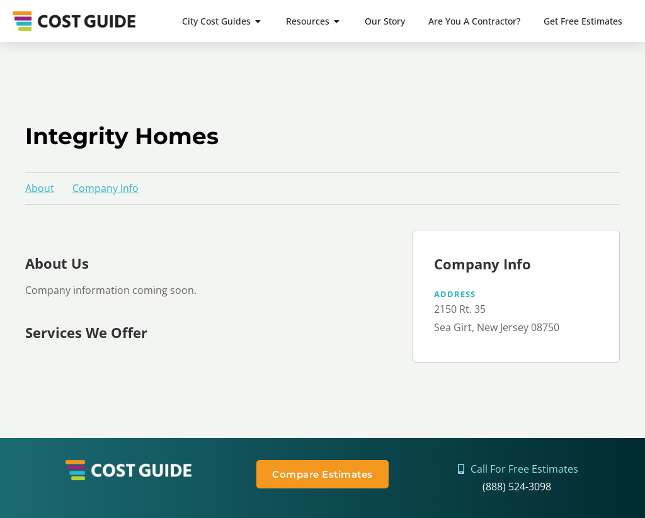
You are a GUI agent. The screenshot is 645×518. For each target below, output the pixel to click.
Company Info (105, 188)
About (39, 188)
